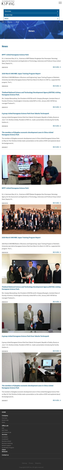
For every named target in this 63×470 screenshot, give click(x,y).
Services (4, 434)
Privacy (31, 463)
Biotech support (6, 445)
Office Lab (5, 426)
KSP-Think (5, 430)
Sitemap (24, 463)
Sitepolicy (38, 463)
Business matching (7, 443)
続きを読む (56, 67)
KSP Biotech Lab (6, 432)
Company (5, 415)
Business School (6, 441)
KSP (3, 428)
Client (4, 450)
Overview (8, 11)
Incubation (5, 437)
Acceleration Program (8, 447)
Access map (8, 15)
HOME (4, 412)
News (6, 18)
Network (4, 451)
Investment (5, 439)
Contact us (5, 455)
